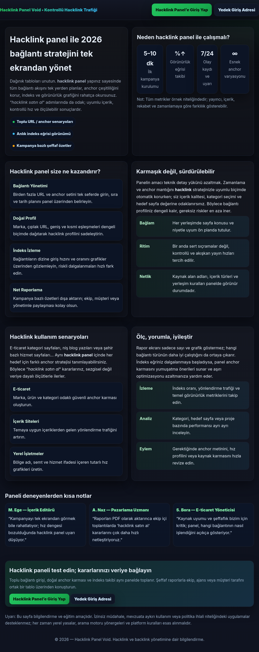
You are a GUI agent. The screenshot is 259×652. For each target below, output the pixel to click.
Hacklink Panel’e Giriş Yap (182, 9)
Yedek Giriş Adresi (236, 9)
